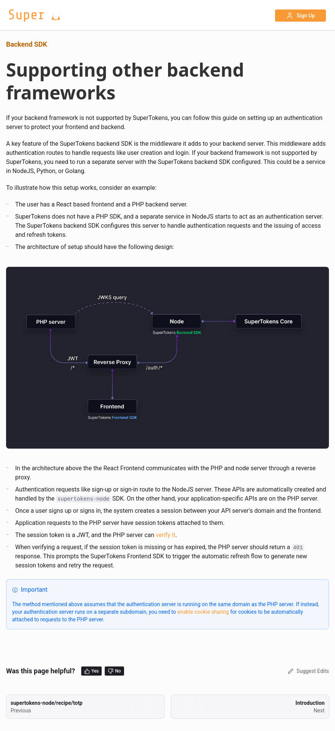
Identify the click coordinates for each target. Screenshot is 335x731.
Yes (91, 671)
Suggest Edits (307, 671)
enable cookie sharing (203, 612)
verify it (166, 535)
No (114, 671)
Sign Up (300, 15)
